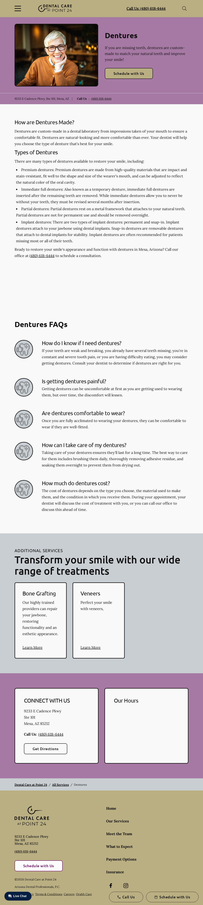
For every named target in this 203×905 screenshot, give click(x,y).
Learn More (32, 647)
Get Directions (46, 748)
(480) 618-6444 (101, 98)
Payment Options (121, 859)
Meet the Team (119, 833)
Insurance (115, 872)
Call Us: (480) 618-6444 (146, 8)
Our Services (117, 821)
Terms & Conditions (48, 894)
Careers (69, 894)
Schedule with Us (128, 73)
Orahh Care (84, 894)
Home (111, 808)
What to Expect (119, 846)
